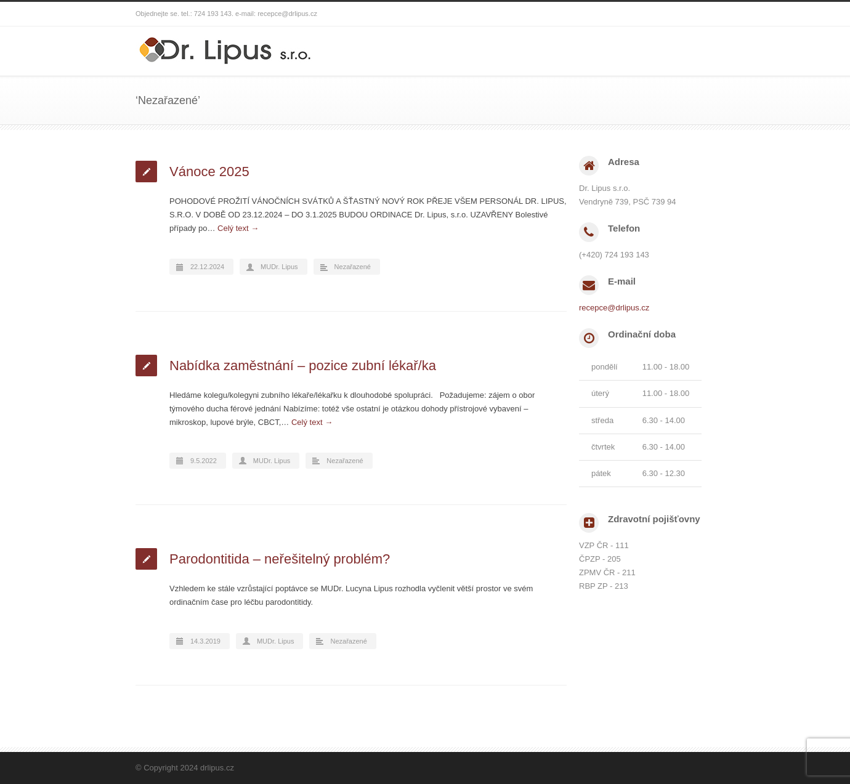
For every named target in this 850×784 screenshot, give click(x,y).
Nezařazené (352, 266)
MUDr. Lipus (279, 266)
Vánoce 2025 (209, 171)
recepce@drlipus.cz (287, 13)
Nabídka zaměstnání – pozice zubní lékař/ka (302, 365)
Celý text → (238, 228)
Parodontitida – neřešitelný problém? (279, 559)
